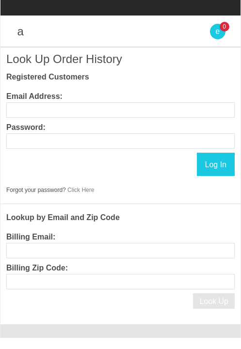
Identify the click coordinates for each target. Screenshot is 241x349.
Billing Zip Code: (37, 268)
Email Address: (34, 96)
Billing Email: (30, 237)
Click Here (80, 190)
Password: (26, 127)
